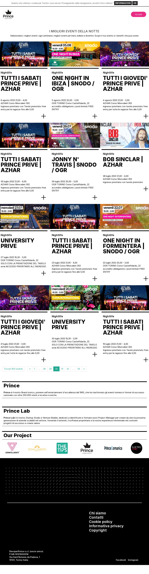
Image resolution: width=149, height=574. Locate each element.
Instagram (133, 560)
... (39, 369)
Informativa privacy (106, 526)
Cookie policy (100, 522)
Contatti (96, 517)
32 (68, 369)
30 (56, 369)
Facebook (121, 560)
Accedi (138, 14)
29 (50, 369)
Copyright (98, 530)
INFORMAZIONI (123, 3)
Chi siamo (97, 513)
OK (135, 3)
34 (78, 369)
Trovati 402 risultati (13, 369)
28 (44, 369)
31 (62, 369)
